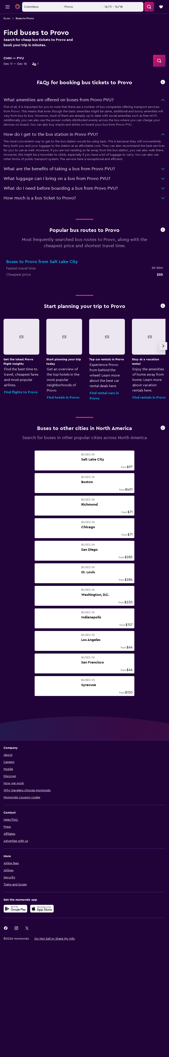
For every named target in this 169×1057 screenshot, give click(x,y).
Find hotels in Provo (63, 469)
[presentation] (162, 153)
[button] (7, 7)
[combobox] (12, 63)
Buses (7, 18)
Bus (28, 139)
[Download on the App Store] (42, 980)
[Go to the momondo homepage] (29, 6)
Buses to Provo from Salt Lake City (42, 333)
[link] (6, 999)
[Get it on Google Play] (15, 980)
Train (13, 139)
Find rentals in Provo (149, 469)
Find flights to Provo (21, 463)
